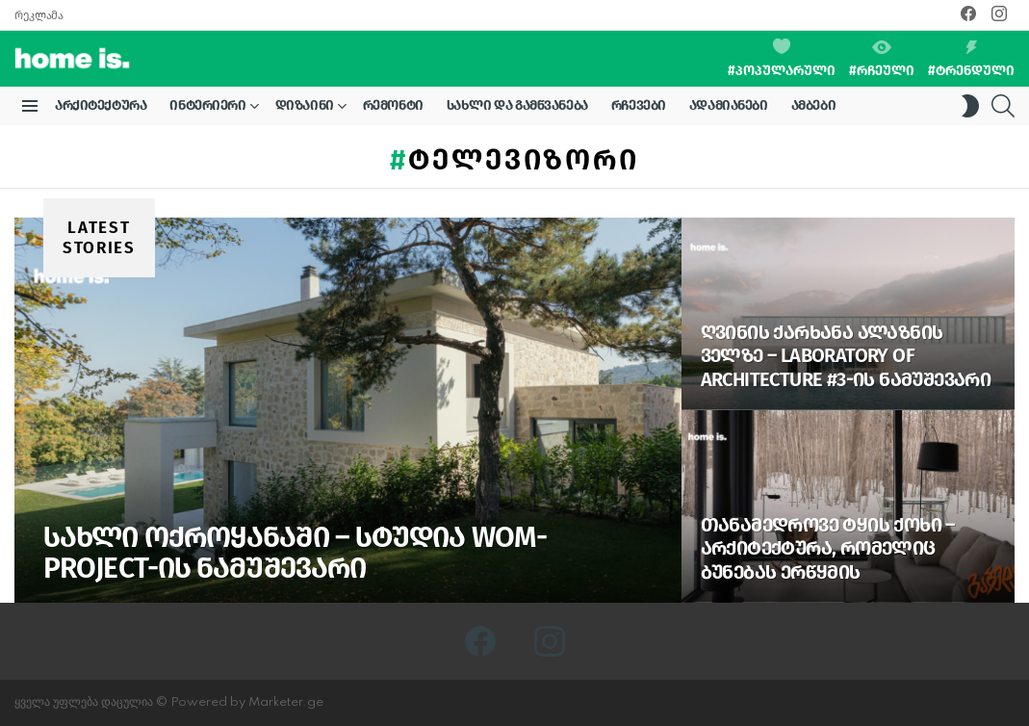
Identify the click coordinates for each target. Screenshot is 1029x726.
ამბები (813, 105)
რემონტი (393, 105)
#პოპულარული (782, 59)
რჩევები (638, 105)
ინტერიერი (207, 108)
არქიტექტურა (100, 105)
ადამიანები (728, 105)
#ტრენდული (971, 59)
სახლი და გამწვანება (517, 105)
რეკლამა (38, 15)
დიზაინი (304, 108)
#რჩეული (881, 59)
